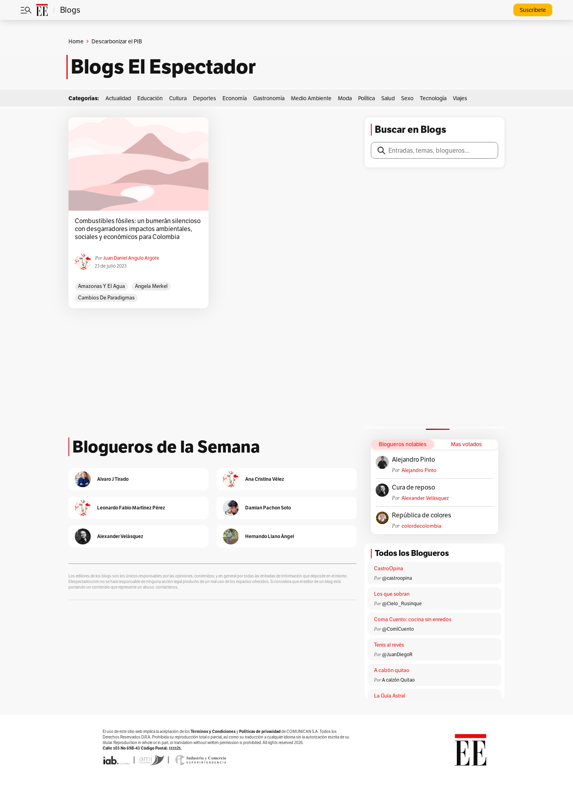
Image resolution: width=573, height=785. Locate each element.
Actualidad (118, 98)
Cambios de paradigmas (106, 297)
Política (366, 98)
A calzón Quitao (398, 680)
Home (76, 41)
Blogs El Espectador (163, 66)
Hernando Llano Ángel (269, 536)
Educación (150, 98)
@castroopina (397, 578)
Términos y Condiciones (213, 731)
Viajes (460, 98)
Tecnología (433, 98)
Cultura (178, 98)
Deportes (204, 98)
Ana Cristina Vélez (264, 479)
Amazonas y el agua (101, 286)
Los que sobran (391, 594)
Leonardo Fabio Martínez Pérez (131, 508)
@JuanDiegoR (397, 654)
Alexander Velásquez (425, 498)
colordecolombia (421, 526)
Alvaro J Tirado (113, 479)
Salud (388, 98)
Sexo (407, 98)
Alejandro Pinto (413, 460)
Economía (234, 98)
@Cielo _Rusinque (402, 603)
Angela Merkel (151, 286)
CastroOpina (388, 568)
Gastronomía (269, 98)
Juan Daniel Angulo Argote (131, 258)
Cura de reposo (413, 488)
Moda (345, 98)
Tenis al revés (389, 644)
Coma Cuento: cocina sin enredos (412, 619)
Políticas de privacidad (260, 731)
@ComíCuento (398, 629)
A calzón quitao (391, 670)
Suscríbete (533, 10)
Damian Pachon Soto (268, 508)
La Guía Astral (389, 695)
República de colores (421, 515)
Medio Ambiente (311, 98)
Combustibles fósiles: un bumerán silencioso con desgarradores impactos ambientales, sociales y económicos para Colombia (138, 229)
